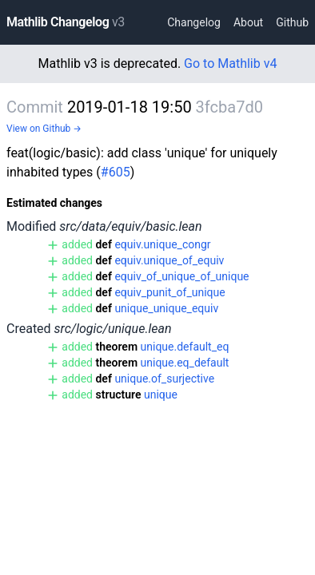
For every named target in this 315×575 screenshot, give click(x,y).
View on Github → (44, 128)
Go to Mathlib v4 (230, 63)
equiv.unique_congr (162, 244)
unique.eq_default (185, 362)
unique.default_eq (185, 346)
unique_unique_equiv (166, 308)
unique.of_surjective (164, 378)
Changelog (194, 22)
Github (292, 22)
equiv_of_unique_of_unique (181, 276)
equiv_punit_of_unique (169, 292)
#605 (115, 172)
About (248, 22)
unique (160, 394)
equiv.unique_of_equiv (169, 260)
